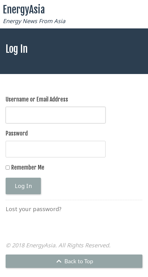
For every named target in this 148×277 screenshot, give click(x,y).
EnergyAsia (24, 9)
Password (17, 133)
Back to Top (74, 261)
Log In (23, 186)
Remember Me (27, 167)
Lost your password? (34, 209)
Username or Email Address (37, 99)
